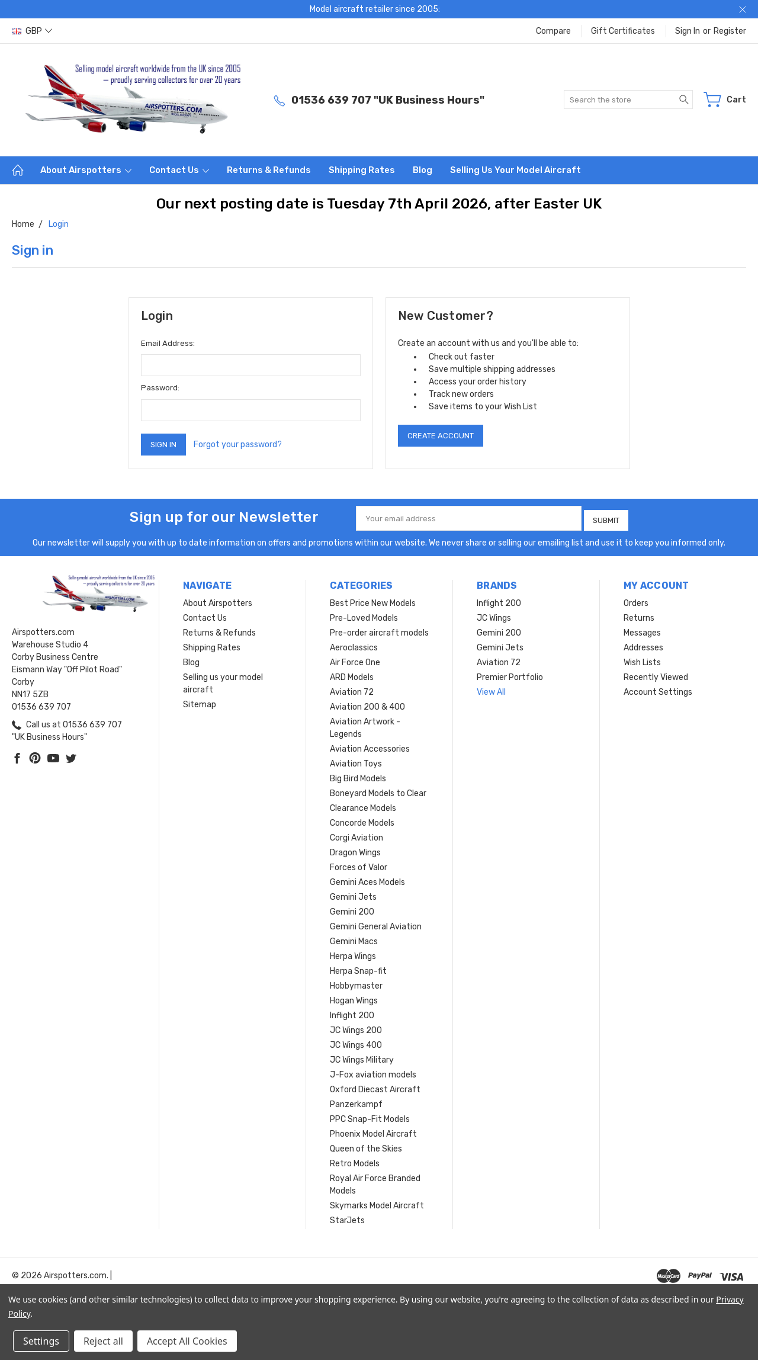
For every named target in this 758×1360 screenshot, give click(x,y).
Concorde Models (362, 820)
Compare (553, 31)
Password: (160, 387)
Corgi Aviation (356, 835)
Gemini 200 (352, 909)
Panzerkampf (356, 1101)
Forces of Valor (358, 864)
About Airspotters (85, 170)
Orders (636, 600)
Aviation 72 (352, 689)
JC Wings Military (362, 1057)
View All (491, 689)
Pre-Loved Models (364, 615)
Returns (639, 615)
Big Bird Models (358, 776)
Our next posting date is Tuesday (272, 203)
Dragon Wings (355, 850)
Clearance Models (363, 805)
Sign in (687, 31)
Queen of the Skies (366, 1146)
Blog (422, 170)
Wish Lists (642, 660)
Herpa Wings (353, 953)
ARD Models (352, 674)
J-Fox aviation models (373, 1072)
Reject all (103, 1341)
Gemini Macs (354, 939)
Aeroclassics (354, 645)
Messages (642, 630)
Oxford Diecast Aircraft (375, 1087)
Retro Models (355, 1161)
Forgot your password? (238, 445)
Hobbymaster (356, 983)
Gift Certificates (623, 31)
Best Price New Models (373, 600)
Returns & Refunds (269, 170)
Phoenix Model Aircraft (373, 1131)
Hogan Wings (354, 998)
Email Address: (168, 343)
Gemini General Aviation (376, 924)
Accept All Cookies (187, 1341)
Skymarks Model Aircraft (377, 1203)
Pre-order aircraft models (379, 630)
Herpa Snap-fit (358, 968)
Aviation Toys (356, 761)
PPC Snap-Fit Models (370, 1116)
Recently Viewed (656, 674)
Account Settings (658, 689)
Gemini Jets (353, 894)
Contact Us (179, 170)
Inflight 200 (352, 1013)
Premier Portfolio (510, 674)
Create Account (440, 435)
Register (730, 31)
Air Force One (355, 660)
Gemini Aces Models (367, 879)
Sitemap (199, 702)
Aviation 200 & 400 (367, 704)
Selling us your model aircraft (515, 170)
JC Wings (494, 615)
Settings (41, 1341)
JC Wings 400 (356, 1042)
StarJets (347, 1218)
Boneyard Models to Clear (378, 790)
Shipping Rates (362, 170)
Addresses (643, 645)
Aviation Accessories (370, 746)
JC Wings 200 (356, 1027)
